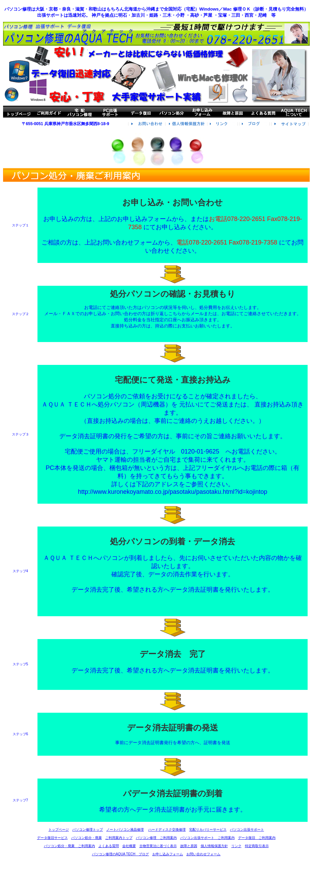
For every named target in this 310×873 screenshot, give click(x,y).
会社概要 (129, 846)
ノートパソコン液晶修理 (125, 829)
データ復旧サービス (52, 838)
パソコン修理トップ (87, 829)
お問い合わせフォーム (203, 854)
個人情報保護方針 (214, 846)
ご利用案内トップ (119, 838)
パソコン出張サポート (247, 829)
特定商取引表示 (257, 846)
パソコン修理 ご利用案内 (156, 838)
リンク (236, 846)
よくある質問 (108, 846)
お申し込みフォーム (167, 854)
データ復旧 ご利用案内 (257, 838)
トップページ (58, 829)
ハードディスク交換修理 (167, 829)
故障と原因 (188, 846)
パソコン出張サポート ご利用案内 (207, 838)
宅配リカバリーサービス (208, 829)
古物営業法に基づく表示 (158, 846)
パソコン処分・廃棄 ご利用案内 (69, 846)
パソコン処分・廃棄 (86, 838)
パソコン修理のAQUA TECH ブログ (120, 854)
